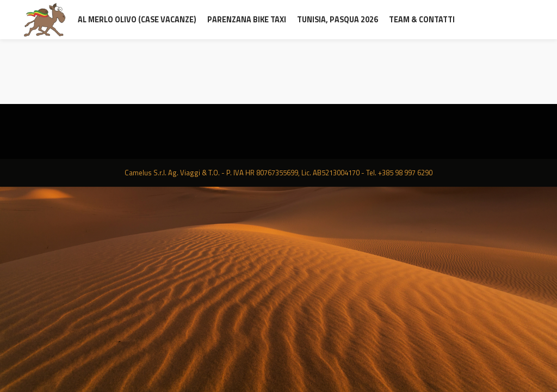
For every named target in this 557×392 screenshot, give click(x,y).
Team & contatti (422, 20)
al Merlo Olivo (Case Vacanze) (137, 20)
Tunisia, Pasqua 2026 (337, 20)
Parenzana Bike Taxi (246, 20)
